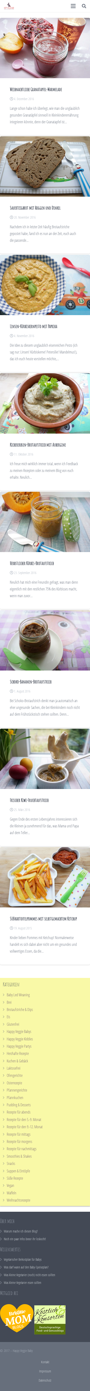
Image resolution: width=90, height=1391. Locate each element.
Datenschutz (45, 1380)
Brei (9, 1002)
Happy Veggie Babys (19, 1031)
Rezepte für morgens (19, 1141)
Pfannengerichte (17, 1090)
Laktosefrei (13, 1068)
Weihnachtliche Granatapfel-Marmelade (36, 89)
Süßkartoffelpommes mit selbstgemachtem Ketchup (43, 919)
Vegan (10, 1185)
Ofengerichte (15, 1075)
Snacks (11, 1163)
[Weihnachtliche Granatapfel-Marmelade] (45, 48)
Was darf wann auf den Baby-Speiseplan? (26, 1267)
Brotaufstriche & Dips (20, 1009)
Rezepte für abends (18, 1112)
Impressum (45, 1371)
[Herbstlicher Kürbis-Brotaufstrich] (45, 522)
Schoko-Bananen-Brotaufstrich (30, 682)
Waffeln (11, 1193)
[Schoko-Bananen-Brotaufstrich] (45, 640)
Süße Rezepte (15, 1178)
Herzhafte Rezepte (18, 1053)
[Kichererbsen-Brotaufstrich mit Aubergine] (45, 403)
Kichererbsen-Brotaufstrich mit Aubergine (38, 445)
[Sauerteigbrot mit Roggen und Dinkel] (45, 166)
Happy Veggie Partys (19, 1046)
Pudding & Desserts (19, 1104)
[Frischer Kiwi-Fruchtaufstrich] (45, 759)
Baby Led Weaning (18, 994)
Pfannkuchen (15, 1097)
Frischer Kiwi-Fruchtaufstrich (29, 800)
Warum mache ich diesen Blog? (21, 1231)
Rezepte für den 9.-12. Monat (25, 1126)
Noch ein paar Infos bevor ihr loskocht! (25, 1239)
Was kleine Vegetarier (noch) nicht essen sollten (29, 1275)
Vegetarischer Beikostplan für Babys (23, 1259)
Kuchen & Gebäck (17, 1061)
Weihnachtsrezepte (18, 1200)
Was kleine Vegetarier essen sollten (22, 1282)
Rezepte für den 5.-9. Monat (24, 1119)
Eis (8, 1016)
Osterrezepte (14, 1083)
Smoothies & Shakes (19, 1156)
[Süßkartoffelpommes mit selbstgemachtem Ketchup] (45, 877)
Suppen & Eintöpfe (18, 1171)
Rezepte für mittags (18, 1134)
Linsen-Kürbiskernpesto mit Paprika (33, 326)
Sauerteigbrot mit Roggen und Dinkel (35, 208)
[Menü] (73, 6)
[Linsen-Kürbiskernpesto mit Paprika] (45, 285)
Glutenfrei (13, 1024)
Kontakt (45, 1362)
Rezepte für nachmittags (21, 1148)
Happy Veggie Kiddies (20, 1039)
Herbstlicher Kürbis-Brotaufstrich (32, 563)
